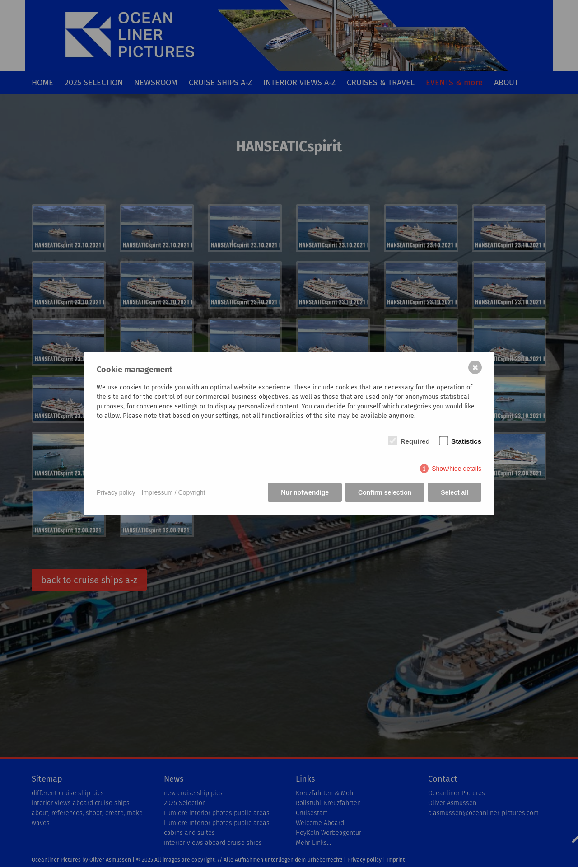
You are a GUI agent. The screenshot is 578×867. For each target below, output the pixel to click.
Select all (454, 492)
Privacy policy (116, 492)
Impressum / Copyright (173, 492)
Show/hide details (456, 468)
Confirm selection (384, 492)
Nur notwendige (305, 492)
